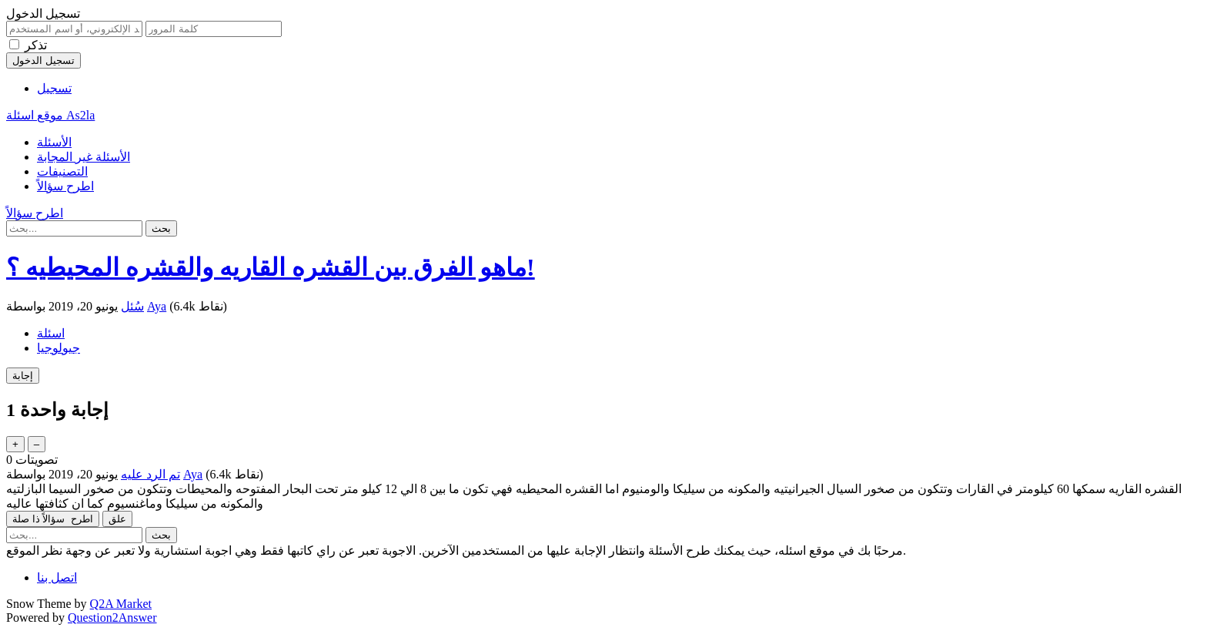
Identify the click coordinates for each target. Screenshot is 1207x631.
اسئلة (51, 333)
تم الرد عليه (150, 474)
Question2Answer (112, 617)
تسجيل (54, 88)
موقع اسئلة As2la (50, 115)
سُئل (132, 306)
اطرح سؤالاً (65, 186)
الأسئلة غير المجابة (83, 156)
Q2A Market (121, 603)
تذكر (36, 45)
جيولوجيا (58, 347)
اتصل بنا (57, 577)
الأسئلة (54, 142)
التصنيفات (62, 171)
